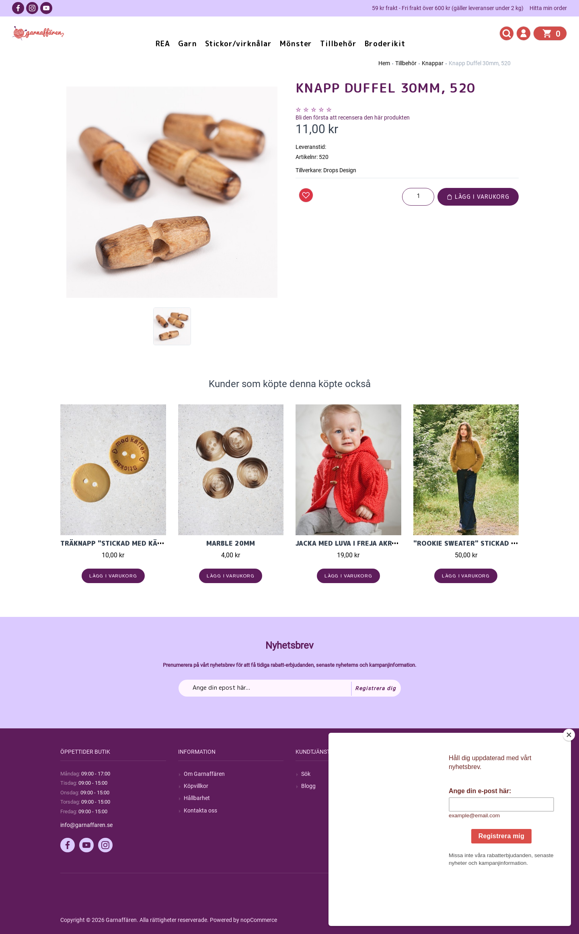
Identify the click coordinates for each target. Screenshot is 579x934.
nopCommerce (258, 920)
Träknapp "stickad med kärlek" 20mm (130, 543)
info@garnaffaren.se (86, 825)
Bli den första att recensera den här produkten (353, 117)
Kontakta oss (200, 810)
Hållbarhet (197, 798)
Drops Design (339, 170)
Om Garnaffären (204, 774)
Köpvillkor (196, 786)
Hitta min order (548, 8)
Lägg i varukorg (478, 196)
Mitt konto (432, 774)
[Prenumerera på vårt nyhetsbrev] (289, 688)
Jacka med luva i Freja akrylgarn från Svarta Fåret (391, 543)
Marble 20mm (230, 543)
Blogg (308, 786)
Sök (305, 774)
